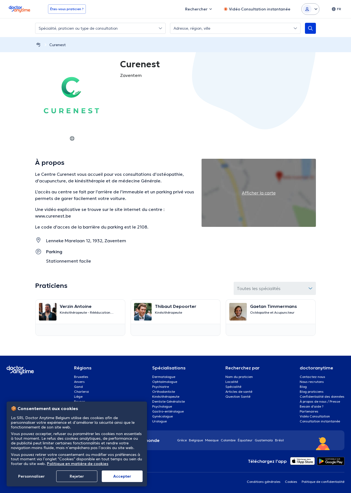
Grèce (182, 440)
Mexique (212, 440)
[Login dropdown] (310, 9)
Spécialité (233, 387)
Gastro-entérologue (168, 411)
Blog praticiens (312, 391)
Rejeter (77, 476)
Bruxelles (81, 377)
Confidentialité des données (322, 396)
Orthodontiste (163, 391)
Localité (231, 382)
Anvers (79, 382)
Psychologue (162, 406)
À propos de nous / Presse (320, 401)
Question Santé (237, 396)
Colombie (228, 440)
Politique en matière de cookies (77, 463)
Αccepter (122, 476)
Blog (303, 387)
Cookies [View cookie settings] (291, 482)
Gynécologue (162, 416)
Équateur (245, 440)
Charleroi (81, 391)
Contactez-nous (312, 377)
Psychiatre (160, 387)
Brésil (279, 440)
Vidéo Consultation (315, 416)
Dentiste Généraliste (168, 401)
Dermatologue (163, 377)
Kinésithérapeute (165, 396)
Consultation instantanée (320, 421)
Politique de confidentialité (323, 482)
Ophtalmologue (164, 382)
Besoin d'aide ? (312, 406)
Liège (78, 396)
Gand (78, 387)
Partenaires (309, 411)
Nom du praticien (239, 377)
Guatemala (264, 440)
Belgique (196, 440)
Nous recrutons (312, 382)
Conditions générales (264, 482)
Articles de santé (238, 391)
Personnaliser (31, 476)
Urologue (159, 421)
